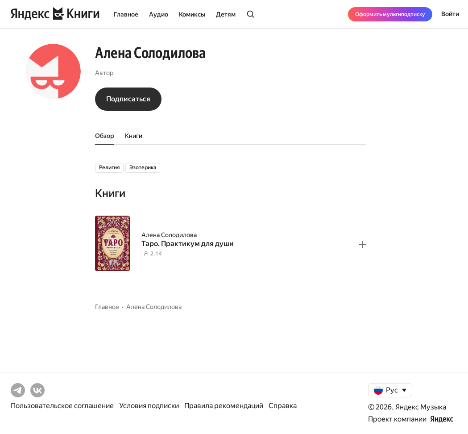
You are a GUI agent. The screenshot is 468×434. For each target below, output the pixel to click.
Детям (226, 14)
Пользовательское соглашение (62, 405)
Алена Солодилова (169, 234)
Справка (283, 405)
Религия (109, 167)
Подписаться (128, 99)
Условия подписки (149, 405)
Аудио (158, 14)
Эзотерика (142, 167)
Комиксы (192, 14)
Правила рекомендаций (223, 405)
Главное (126, 14)
